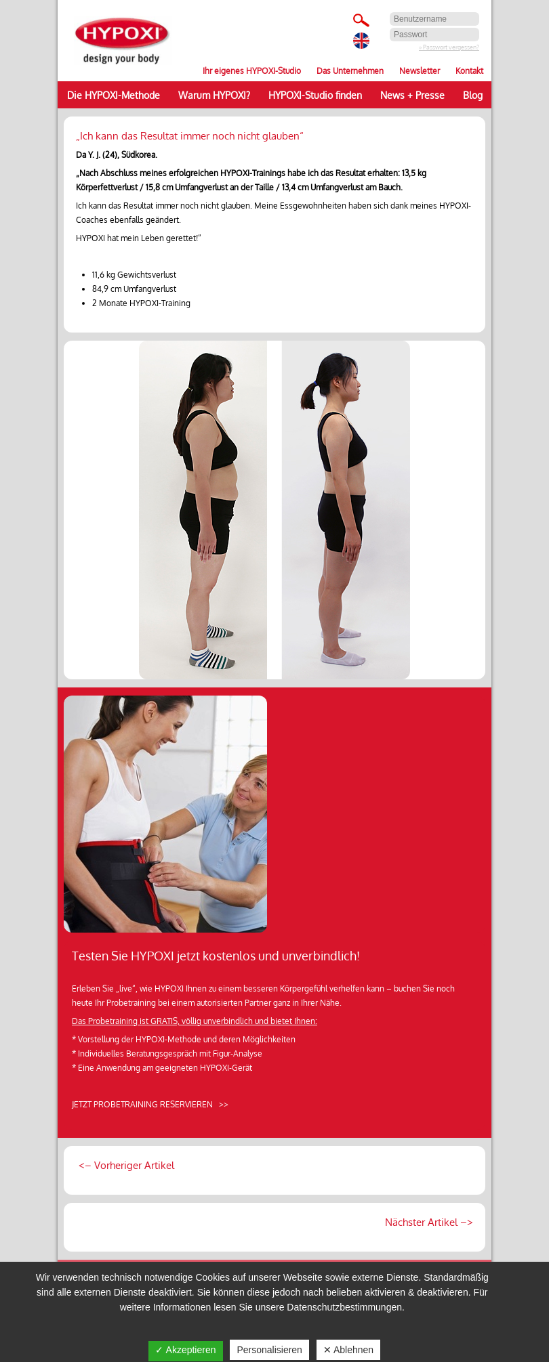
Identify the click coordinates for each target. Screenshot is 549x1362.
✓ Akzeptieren (185, 1349)
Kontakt (469, 71)
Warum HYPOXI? (214, 95)
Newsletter (419, 71)
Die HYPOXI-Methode (113, 95)
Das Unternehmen (350, 71)
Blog (473, 95)
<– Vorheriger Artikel (125, 1165)
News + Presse (412, 95)
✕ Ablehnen (348, 1349)
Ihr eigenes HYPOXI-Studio (252, 71)
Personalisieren (269, 1349)
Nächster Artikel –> (427, 1222)
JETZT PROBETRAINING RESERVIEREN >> (150, 1104)
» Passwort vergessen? (449, 47)
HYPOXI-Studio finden (315, 95)
